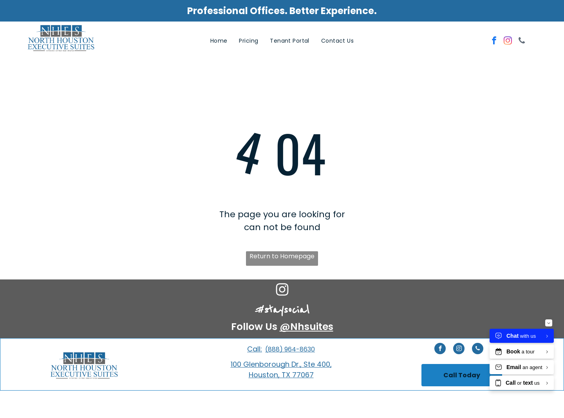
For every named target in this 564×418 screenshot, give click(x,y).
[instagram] (508, 41)
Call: (254, 349)
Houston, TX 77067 (281, 375)
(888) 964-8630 (290, 349)
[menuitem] (218, 41)
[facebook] (494, 41)
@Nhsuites (306, 326)
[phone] (521, 41)
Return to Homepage (282, 256)
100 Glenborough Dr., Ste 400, (281, 364)
